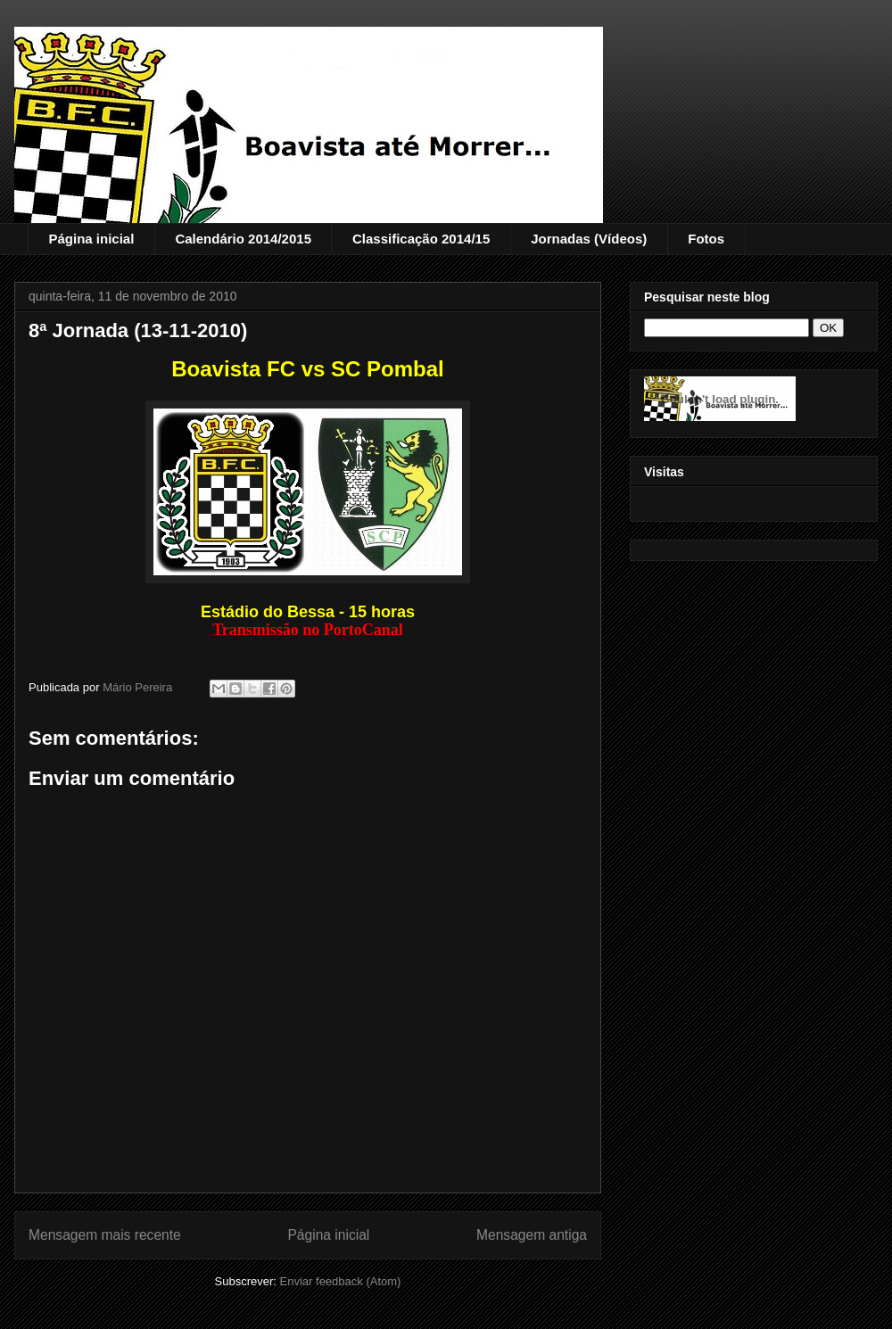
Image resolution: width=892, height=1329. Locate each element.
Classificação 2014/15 (421, 238)
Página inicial (92, 238)
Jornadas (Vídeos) (589, 238)
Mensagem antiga (531, 1234)
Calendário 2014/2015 (243, 238)
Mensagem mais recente (105, 1234)
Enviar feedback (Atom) (340, 1281)
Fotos (706, 238)
